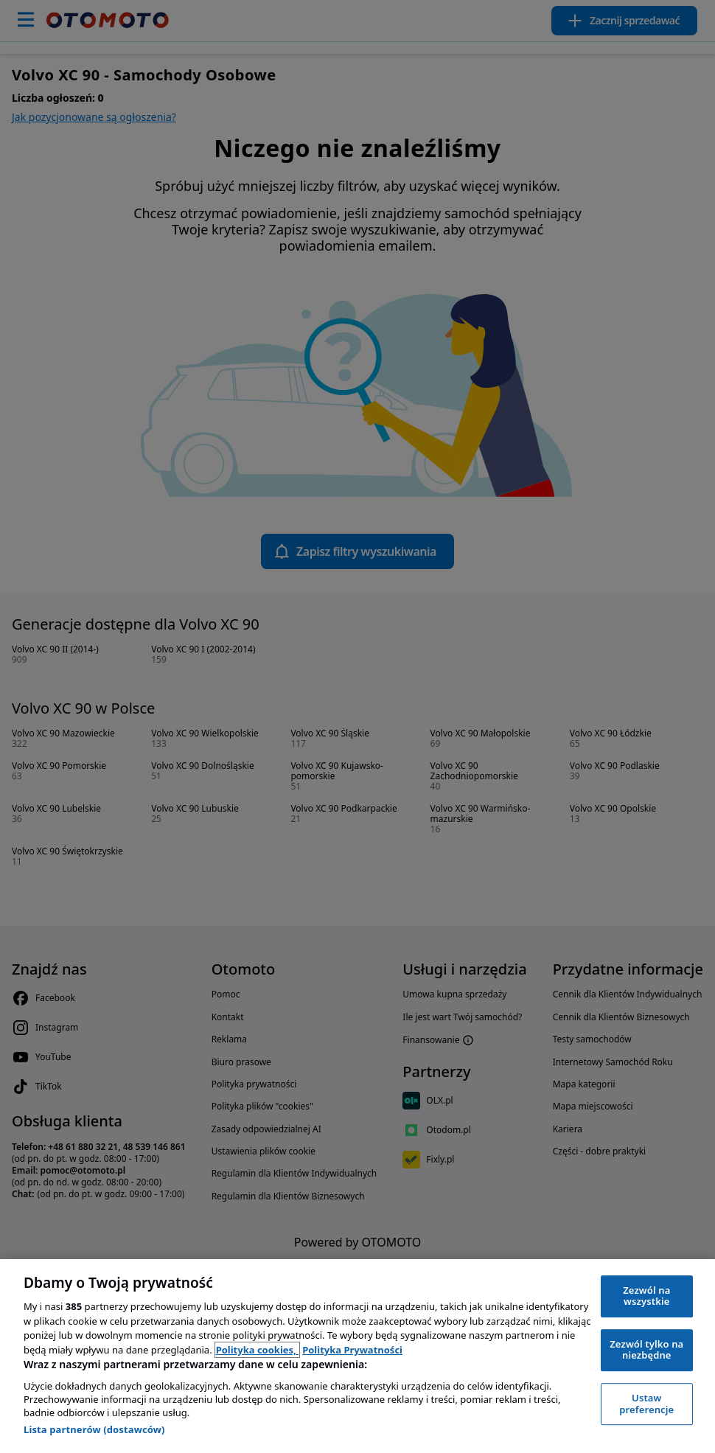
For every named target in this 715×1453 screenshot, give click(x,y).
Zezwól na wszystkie (646, 1296)
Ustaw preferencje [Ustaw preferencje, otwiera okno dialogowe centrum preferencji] (646, 1403)
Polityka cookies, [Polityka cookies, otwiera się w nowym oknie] (257, 1349)
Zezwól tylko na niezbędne (646, 1349)
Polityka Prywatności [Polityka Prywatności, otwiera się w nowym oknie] (352, 1349)
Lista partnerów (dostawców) (94, 1429)
